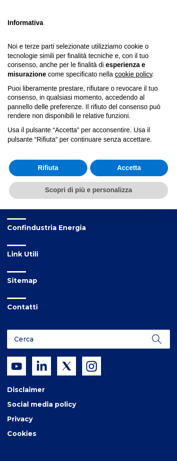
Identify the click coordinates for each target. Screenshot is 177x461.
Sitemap (22, 280)
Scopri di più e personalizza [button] (88, 190)
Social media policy (41, 404)
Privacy (20, 419)
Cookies (21, 433)
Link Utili (22, 254)
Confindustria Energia (46, 227)
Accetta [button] (129, 167)
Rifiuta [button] (48, 167)
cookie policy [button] (133, 74)
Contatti (22, 307)
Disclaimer (26, 389)
